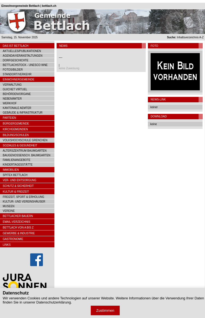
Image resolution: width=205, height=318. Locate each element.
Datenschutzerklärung (53, 302)
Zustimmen (105, 310)
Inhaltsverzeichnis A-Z (185, 37)
